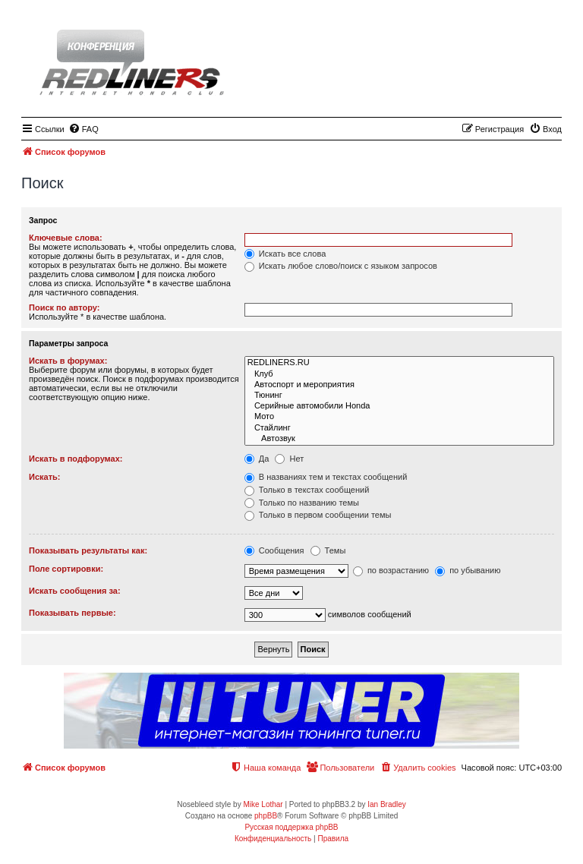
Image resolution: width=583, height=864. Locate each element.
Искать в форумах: (68, 360)
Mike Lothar (262, 804)
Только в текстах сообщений (307, 489)
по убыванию (467, 570)
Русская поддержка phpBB (291, 827)
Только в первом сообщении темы (318, 514)
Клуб (399, 374)
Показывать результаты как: (88, 550)
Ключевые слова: (65, 237)
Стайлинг (399, 428)
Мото (399, 417)
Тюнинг (399, 395)
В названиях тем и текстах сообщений (326, 476)
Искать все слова (285, 253)
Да (256, 458)
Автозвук (399, 439)
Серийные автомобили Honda (399, 406)
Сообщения (274, 550)
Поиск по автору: (64, 307)
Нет (289, 458)
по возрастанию (391, 570)
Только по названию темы (301, 502)
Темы (328, 550)
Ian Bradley (386, 804)
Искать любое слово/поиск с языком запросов (340, 265)
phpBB (265, 816)
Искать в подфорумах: (76, 458)
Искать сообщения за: (75, 590)
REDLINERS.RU (399, 363)
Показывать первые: (72, 612)
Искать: (44, 476)
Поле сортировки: (66, 568)
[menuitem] (83, 129)
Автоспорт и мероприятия (399, 385)
